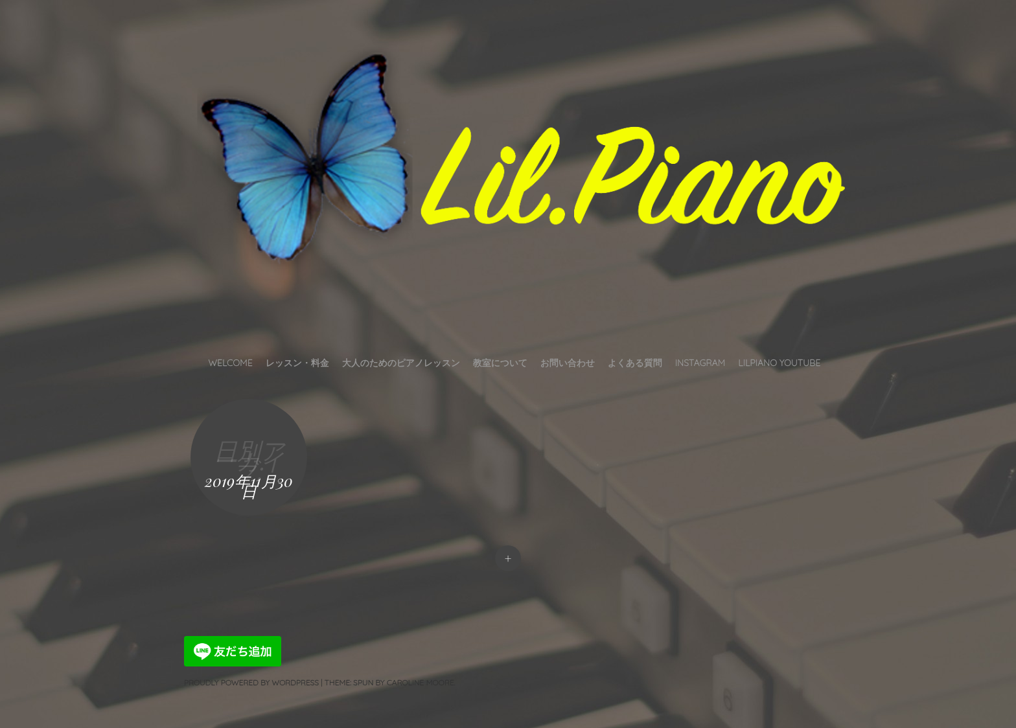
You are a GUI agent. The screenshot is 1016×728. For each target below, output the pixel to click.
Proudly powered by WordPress (251, 682)
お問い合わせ (567, 363)
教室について (500, 363)
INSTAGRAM (700, 363)
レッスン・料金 (297, 363)
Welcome (231, 363)
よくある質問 (635, 363)
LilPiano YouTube (779, 363)
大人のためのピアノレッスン (401, 363)
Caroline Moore (420, 682)
